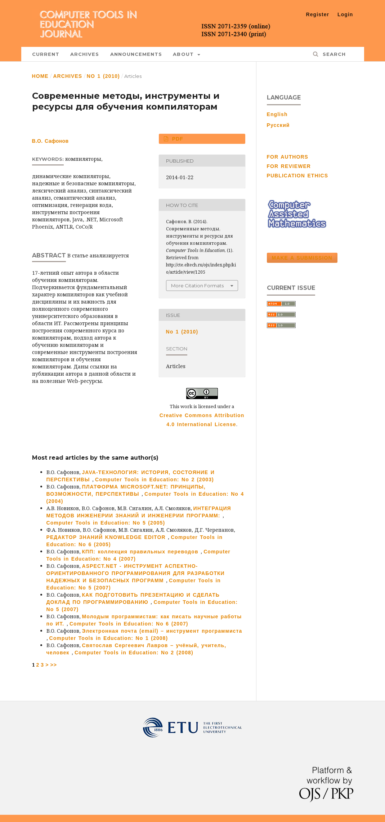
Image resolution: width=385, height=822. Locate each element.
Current (45, 54)
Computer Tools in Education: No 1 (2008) (108, 638)
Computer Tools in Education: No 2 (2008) (134, 652)
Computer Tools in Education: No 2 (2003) (154, 479)
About (184, 54)
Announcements (136, 54)
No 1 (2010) (103, 76)
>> (53, 665)
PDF (176, 139)
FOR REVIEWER (289, 166)
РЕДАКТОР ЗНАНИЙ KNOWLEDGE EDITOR (107, 537)
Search (333, 54)
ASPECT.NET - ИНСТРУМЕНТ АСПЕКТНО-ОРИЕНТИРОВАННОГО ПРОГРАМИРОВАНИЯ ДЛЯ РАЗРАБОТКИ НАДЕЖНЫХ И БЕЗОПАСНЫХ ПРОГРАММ (135, 573)
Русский (278, 125)
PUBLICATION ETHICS (297, 175)
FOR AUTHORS (287, 157)
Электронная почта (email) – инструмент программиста (162, 631)
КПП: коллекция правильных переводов (141, 551)
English (277, 114)
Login (345, 14)
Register (318, 14)
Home (40, 76)
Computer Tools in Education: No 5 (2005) (105, 523)
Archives (84, 54)
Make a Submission (302, 258)
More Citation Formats (197, 285)
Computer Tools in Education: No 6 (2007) (129, 624)
